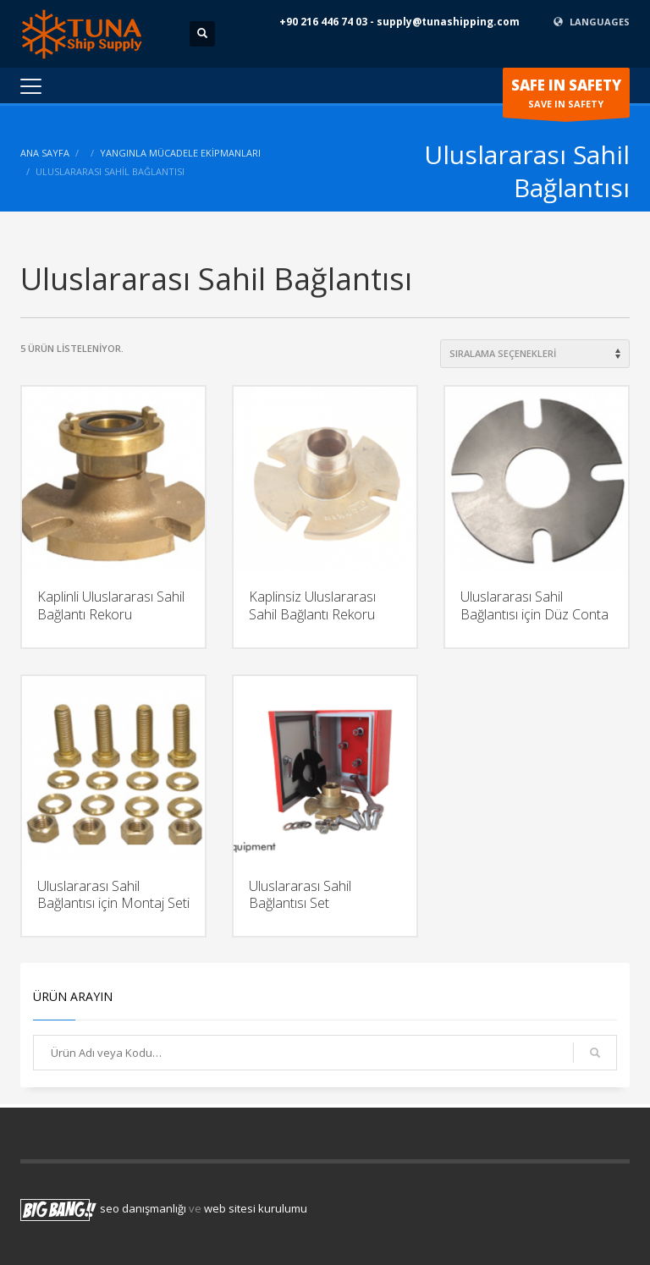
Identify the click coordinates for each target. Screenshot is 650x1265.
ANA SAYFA (44, 152)
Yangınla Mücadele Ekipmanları (180, 152)
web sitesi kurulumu (255, 1208)
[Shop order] (535, 353)
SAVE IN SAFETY (566, 96)
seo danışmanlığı (143, 1208)
